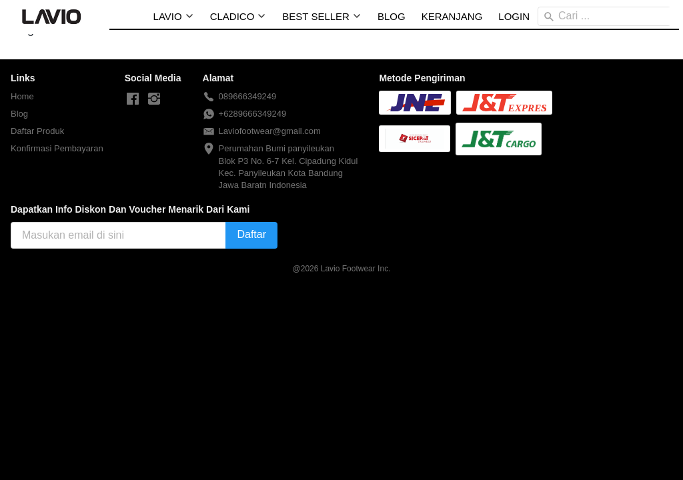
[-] (133, 99)
